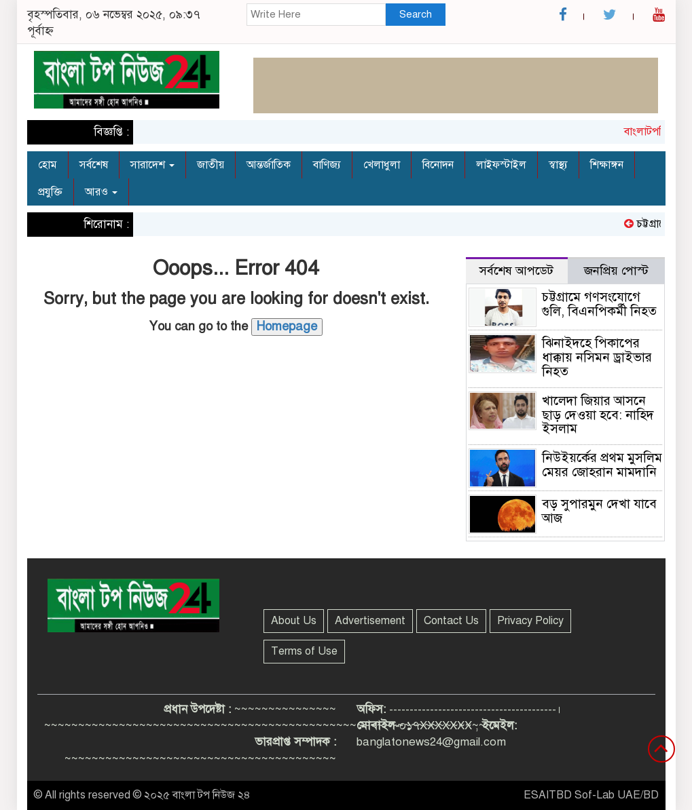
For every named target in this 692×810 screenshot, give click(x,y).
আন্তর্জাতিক (269, 165)
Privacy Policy (530, 621)
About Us (293, 621)
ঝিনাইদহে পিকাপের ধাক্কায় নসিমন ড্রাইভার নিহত (597, 357)
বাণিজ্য (327, 165)
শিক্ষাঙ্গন (606, 165)
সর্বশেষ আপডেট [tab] (516, 270)
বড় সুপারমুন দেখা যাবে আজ (599, 511)
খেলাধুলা (381, 165)
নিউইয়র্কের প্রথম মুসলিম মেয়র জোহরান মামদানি (602, 465)
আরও (101, 192)
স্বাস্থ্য (558, 165)
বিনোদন (438, 165)
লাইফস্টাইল (501, 165)
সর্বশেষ (93, 165)
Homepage (287, 326)
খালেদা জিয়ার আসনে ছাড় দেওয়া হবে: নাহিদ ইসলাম (598, 415)
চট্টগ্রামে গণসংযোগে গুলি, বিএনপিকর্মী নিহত (599, 304)
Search (415, 14)
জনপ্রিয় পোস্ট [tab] (616, 270)
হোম (47, 165)
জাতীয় (210, 165)
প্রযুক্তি (50, 192)
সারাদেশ (152, 165)
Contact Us (451, 621)
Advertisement (370, 621)
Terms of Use (304, 651)
